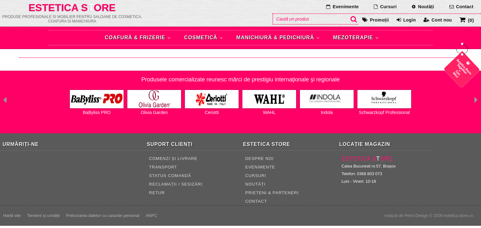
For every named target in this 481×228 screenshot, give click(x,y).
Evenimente (346, 6)
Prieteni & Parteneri (272, 192)
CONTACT (256, 201)
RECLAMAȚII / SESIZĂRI (176, 184)
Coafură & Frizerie (135, 37)
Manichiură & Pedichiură (275, 37)
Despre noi (259, 158)
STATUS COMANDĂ (170, 175)
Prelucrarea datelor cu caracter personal (102, 215)
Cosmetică (200, 37)
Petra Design (416, 215)
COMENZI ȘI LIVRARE (173, 158)
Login (409, 19)
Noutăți (426, 6)
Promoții (379, 19)
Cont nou (441, 19)
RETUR (157, 192)
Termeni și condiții (43, 215)
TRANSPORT (163, 167)
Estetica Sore (72, 7)
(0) (471, 20)
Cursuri (388, 6)
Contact (464, 6)
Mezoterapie (353, 37)
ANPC (151, 215)
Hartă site (12, 215)
